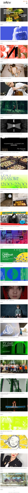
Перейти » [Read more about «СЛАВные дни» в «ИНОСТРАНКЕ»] (1, 265)
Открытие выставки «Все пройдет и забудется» (8, 487)
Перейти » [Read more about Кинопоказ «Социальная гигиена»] (1, 117)
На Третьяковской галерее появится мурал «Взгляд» (9, 337)
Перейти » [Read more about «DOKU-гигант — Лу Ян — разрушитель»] (1, 302)
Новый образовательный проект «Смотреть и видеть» (9, 152)
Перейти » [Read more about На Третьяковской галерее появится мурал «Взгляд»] (1, 339)
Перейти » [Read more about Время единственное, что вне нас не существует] (1, 451)
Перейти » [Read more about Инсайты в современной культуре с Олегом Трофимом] (1, 228)
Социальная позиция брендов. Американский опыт (9, 41)
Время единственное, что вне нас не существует (8, 449)
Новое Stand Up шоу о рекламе (5, 78)
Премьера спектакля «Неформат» (6, 412)
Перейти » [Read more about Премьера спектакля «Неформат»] (1, 414)
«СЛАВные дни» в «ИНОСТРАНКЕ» (6, 263)
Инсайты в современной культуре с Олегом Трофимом (9, 226)
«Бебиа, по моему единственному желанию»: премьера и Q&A (11, 133)
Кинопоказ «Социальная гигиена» (6, 115)
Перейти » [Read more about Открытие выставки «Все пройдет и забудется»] (1, 489)
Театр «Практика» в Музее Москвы (6, 431)
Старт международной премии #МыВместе (8, 374)
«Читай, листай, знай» (4, 59)
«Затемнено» (2, 96)
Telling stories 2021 (3, 356)
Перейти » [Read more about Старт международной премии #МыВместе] (1, 376)
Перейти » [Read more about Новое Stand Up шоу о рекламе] (1, 80)
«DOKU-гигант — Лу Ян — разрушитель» (7, 300)
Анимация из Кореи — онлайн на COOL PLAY (8, 22)
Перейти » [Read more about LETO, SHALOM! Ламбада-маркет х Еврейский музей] (1, 191)
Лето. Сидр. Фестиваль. (4, 170)
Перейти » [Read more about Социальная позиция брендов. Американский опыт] (1, 43)
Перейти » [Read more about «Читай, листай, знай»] (1, 61)
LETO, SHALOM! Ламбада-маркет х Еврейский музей (9, 189)
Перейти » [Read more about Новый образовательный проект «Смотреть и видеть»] (1, 154)
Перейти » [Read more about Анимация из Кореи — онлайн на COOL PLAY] (1, 24)
